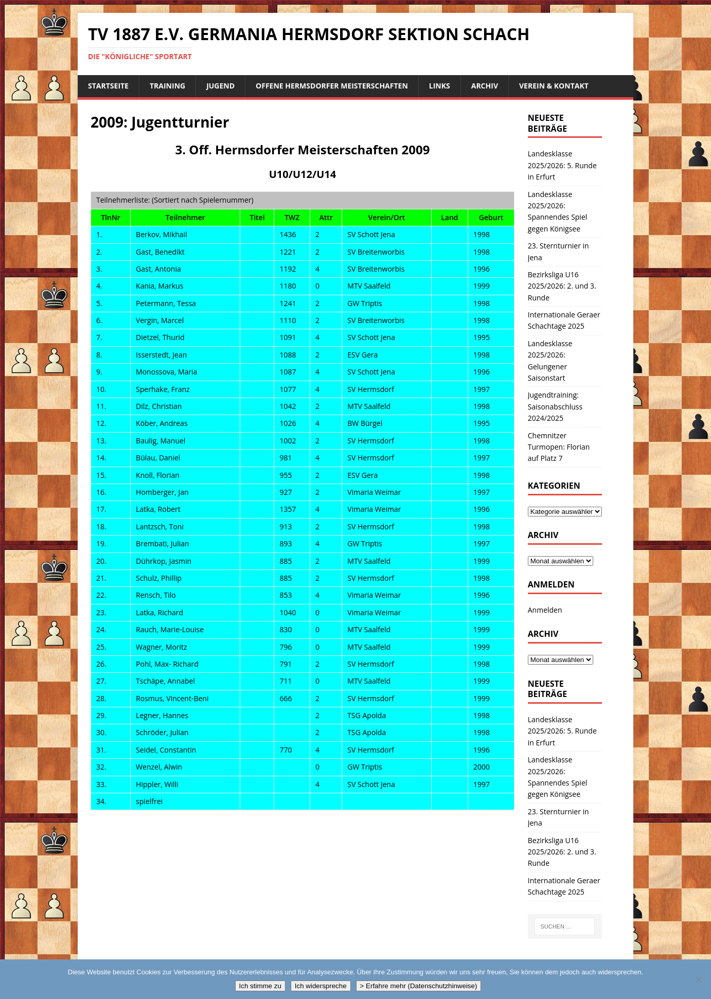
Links (439, 86)
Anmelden (545, 610)
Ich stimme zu (260, 986)
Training (167, 86)
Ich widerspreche (321, 986)
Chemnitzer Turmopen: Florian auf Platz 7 (559, 447)
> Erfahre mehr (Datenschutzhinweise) (418, 986)
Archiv (484, 86)
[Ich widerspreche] (698, 979)
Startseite (108, 86)
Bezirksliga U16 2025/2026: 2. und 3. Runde (562, 286)
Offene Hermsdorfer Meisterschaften (332, 86)
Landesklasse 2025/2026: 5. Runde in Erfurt (562, 165)
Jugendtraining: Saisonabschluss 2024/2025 (555, 406)
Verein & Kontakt (554, 86)
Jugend (220, 86)
